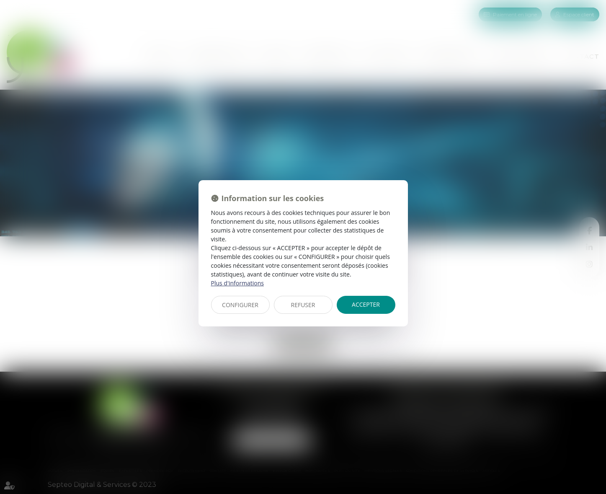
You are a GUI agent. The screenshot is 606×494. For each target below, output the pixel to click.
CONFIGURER (240, 305)
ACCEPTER (366, 304)
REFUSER (303, 305)
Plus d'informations (237, 283)
